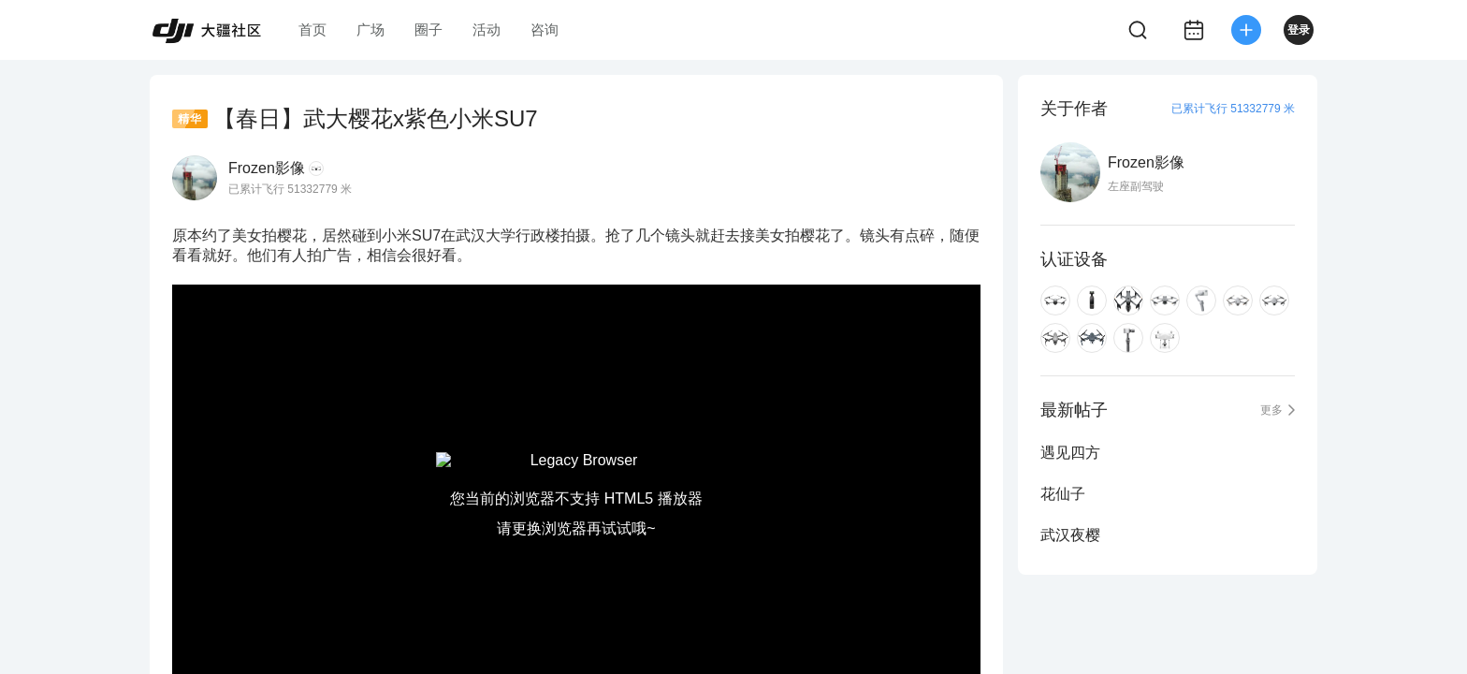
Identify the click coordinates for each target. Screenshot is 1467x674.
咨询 (544, 29)
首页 (312, 29)
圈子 (428, 29)
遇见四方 (1070, 453)
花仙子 (1062, 494)
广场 (370, 29)
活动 (486, 29)
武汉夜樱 (1070, 535)
